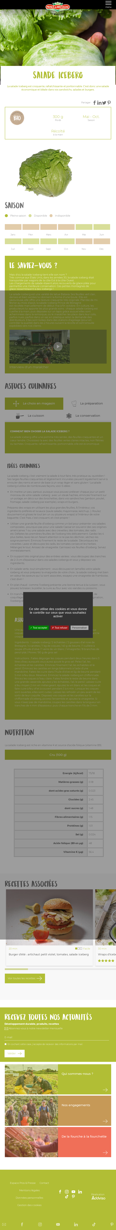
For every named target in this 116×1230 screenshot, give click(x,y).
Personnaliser (79, 627)
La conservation (83, 416)
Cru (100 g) (58, 755)
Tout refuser (59, 627)
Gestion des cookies (29, 1205)
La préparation (87, 404)
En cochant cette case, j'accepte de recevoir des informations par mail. (45, 1044)
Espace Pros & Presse (23, 1183)
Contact (44, 1183)
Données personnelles (29, 1197)
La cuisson (30, 416)
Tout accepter (38, 627)
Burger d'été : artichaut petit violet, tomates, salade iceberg (49, 954)
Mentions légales (29, 1190)
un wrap (58, 482)
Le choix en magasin (34, 404)
